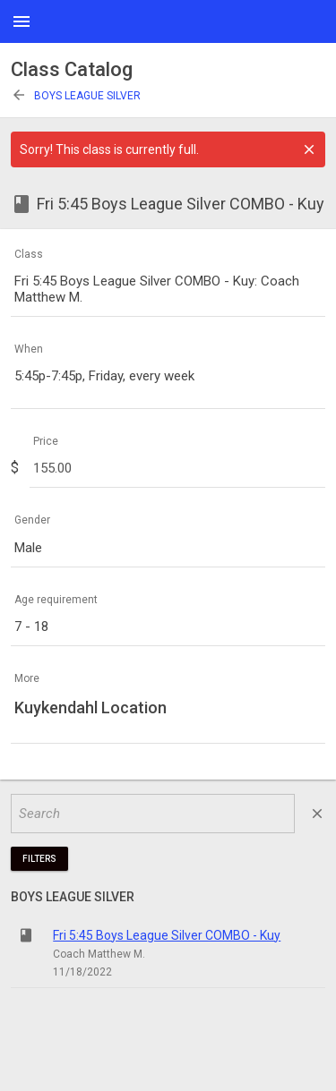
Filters (39, 859)
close (317, 813)
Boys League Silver (76, 95)
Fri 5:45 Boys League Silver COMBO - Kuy (166, 935)
